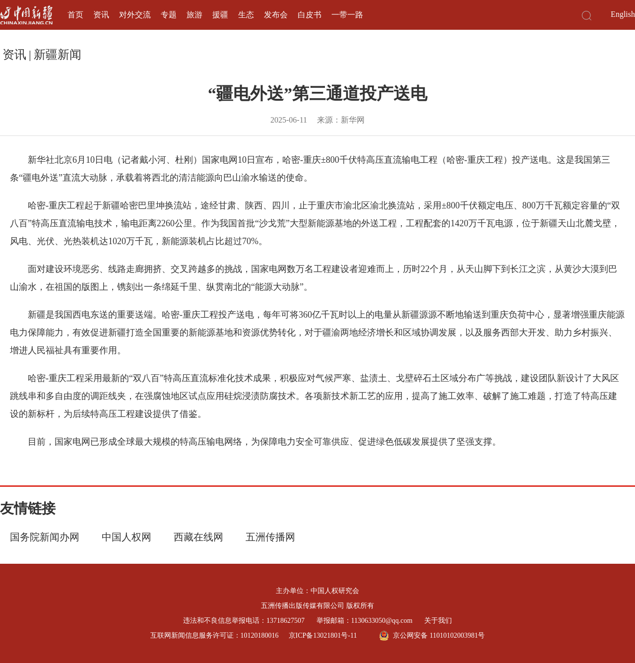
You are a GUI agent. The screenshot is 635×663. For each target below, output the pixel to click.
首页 (75, 14)
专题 (169, 14)
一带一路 (347, 14)
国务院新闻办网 (44, 536)
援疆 (220, 14)
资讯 (101, 14)
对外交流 (135, 14)
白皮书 (309, 14)
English (623, 14)
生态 (246, 14)
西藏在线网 (198, 536)
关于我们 (438, 620)
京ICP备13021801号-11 (323, 635)
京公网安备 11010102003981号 (432, 636)
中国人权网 (126, 536)
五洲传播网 (270, 536)
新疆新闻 (57, 54)
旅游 (194, 14)
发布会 (276, 14)
